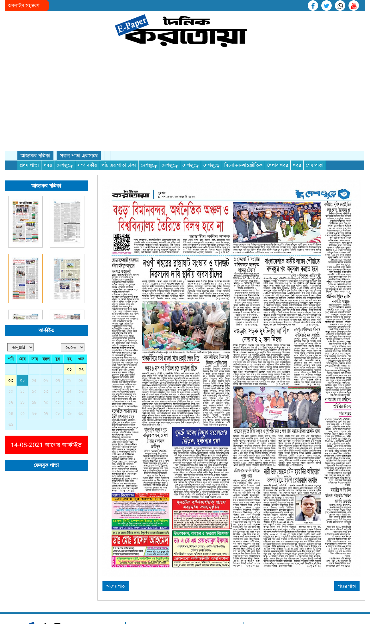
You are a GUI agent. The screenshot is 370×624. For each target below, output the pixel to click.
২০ (46, 307)
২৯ (69, 318)
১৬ (81, 296)
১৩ (46, 296)
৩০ (80, 318)
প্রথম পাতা (29, 70)
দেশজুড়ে (65, 70)
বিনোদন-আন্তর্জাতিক (243, 70)
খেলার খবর (277, 70)
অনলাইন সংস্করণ (23, 5)
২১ (57, 307)
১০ (11, 296)
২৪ (11, 318)
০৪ (22, 285)
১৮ (22, 307)
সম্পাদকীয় (87, 70)
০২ (81, 274)
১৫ (69, 296)
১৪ (57, 296)
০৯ (80, 285)
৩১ (11, 329)
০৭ (57, 285)
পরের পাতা (347, 491)
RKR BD (349, 548)
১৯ (34, 307)
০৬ (45, 285)
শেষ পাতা (315, 70)
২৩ (81, 307)
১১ (22, 296)
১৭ (11, 307)
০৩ (10, 285)
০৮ (69, 285)
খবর (48, 70)
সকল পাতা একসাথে (79, 60)
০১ (69, 274)
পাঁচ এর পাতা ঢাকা (119, 70)
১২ (34, 296)
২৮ (57, 318)
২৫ (22, 318)
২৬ (34, 318)
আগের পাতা (116, 491)
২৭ (46, 318)
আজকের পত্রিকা (35, 60)
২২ (69, 307)
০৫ (34, 285)
